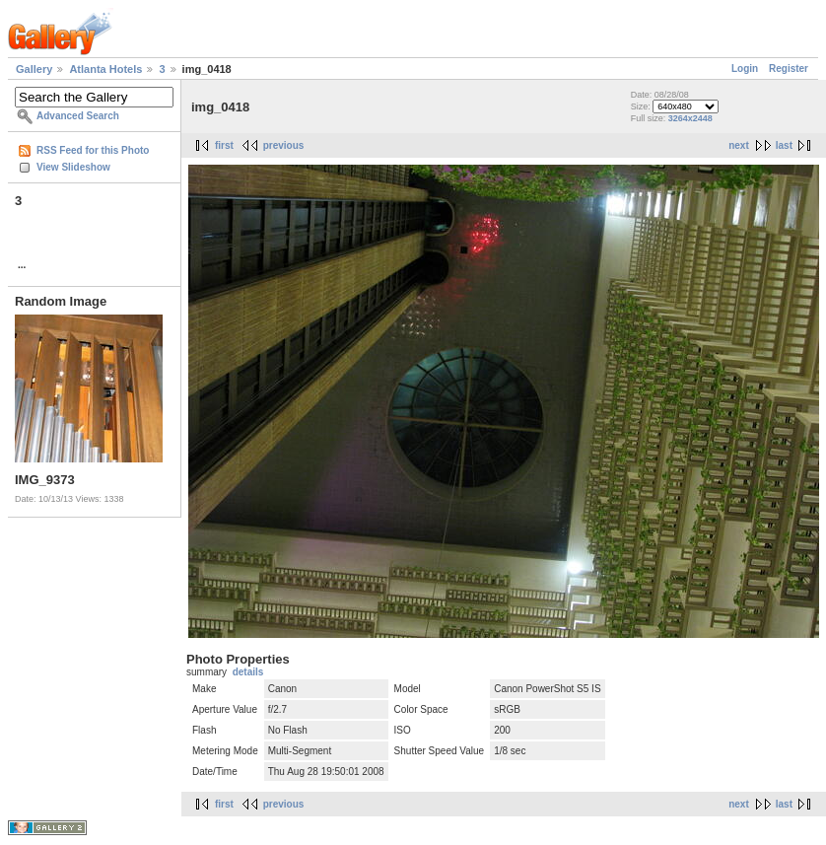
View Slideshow (73, 167)
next (738, 145)
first (224, 145)
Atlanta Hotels (105, 69)
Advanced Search (77, 115)
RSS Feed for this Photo (92, 150)
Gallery (34, 69)
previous (284, 145)
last (784, 145)
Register (788, 68)
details (248, 672)
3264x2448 (690, 118)
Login (744, 68)
